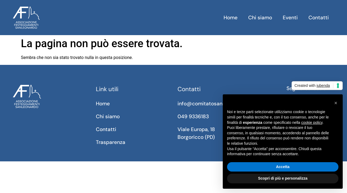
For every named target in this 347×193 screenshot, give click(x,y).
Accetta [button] (283, 167)
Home (230, 17)
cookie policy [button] (311, 122)
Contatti (318, 17)
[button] (335, 103)
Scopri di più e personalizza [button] (282, 178)
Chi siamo (260, 17)
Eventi (290, 17)
